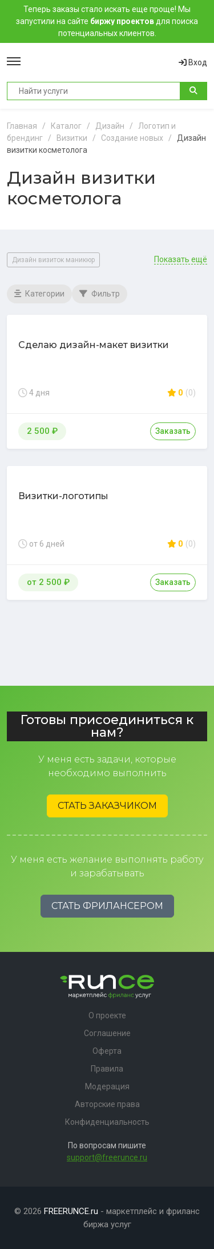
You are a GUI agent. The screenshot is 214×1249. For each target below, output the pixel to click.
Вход (193, 62)
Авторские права (107, 1104)
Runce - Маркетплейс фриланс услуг (100, 62)
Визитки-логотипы (63, 496)
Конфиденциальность (107, 1122)
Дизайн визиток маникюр (53, 260)
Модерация (107, 1086)
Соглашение (107, 1033)
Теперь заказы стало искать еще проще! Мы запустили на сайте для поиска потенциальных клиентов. (107, 21)
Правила (107, 1068)
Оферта (107, 1051)
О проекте (107, 1015)
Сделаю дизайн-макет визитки (93, 344)
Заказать (173, 431)
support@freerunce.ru (107, 1157)
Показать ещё (180, 259)
